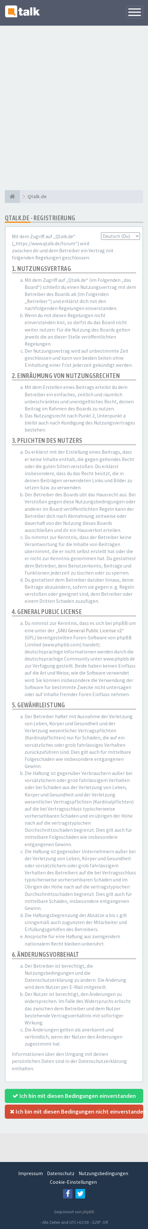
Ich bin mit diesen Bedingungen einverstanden (74, 1095)
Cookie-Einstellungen (73, 1182)
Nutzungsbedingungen (103, 1173)
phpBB (88, 1212)
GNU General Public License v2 (90, 630)
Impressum (30, 1173)
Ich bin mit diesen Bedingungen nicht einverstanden (76, 1111)
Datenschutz (60, 1173)
